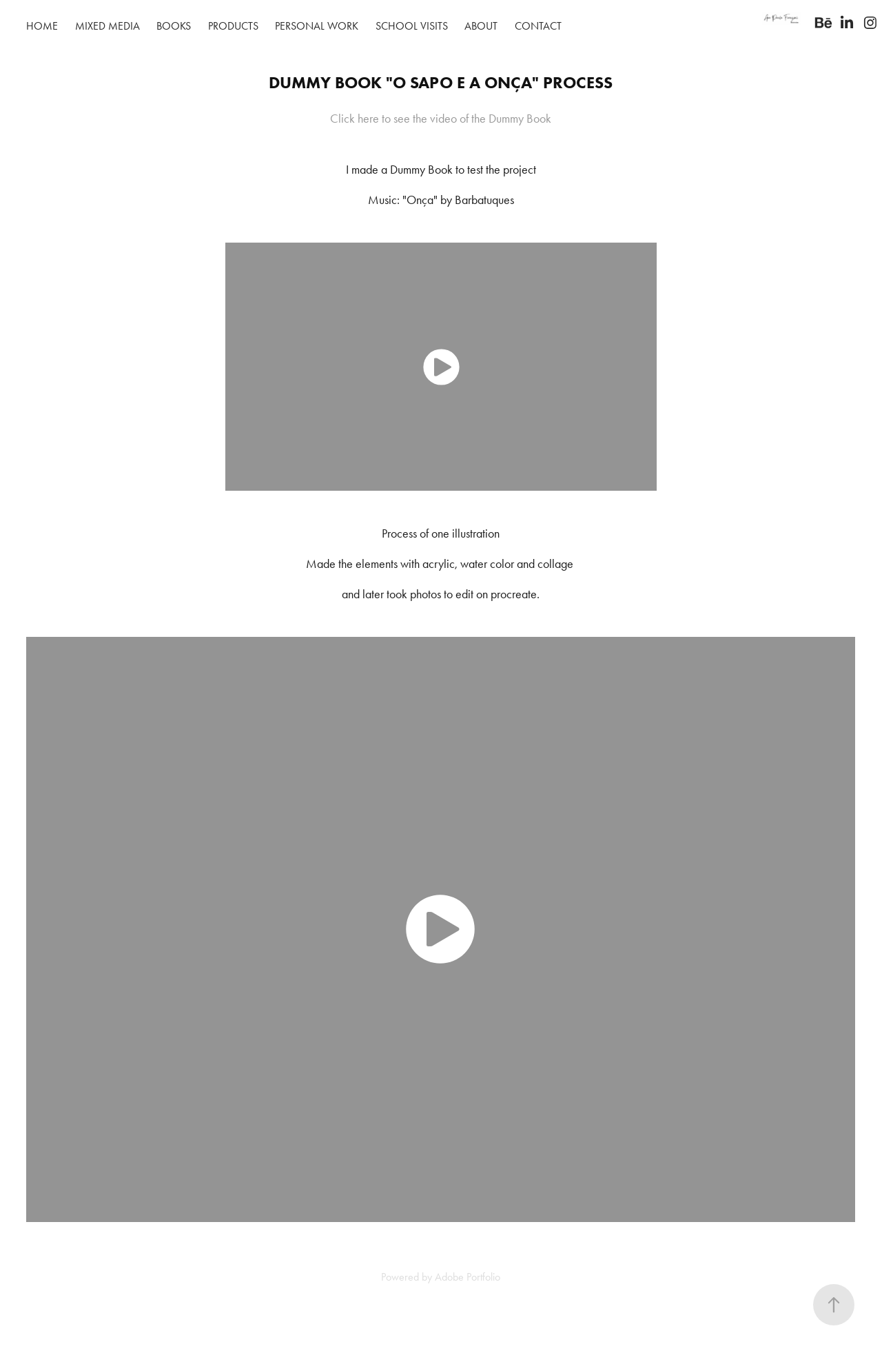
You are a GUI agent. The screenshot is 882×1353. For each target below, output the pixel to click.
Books (173, 25)
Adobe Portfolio (467, 1276)
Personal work (316, 25)
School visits (412, 25)
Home (42, 25)
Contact (538, 25)
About (481, 25)
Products (233, 25)
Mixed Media (107, 25)
